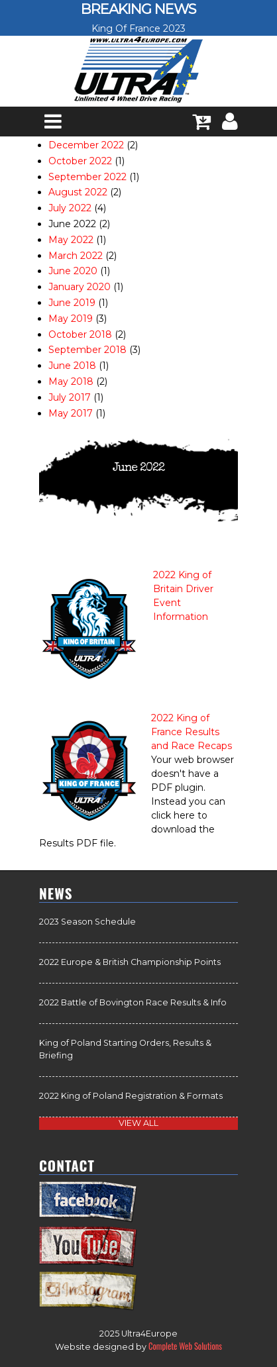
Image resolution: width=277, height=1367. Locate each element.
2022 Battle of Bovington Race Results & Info (133, 1002)
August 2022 (77, 192)
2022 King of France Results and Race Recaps (191, 732)
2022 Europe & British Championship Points (130, 962)
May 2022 (70, 240)
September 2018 (87, 350)
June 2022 (72, 224)
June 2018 (72, 366)
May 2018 (70, 381)
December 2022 (86, 145)
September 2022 (87, 177)
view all (138, 1123)
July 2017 (69, 397)
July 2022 (69, 208)
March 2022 (75, 256)
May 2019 (70, 319)
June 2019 (71, 303)
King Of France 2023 (138, 28)
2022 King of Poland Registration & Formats (131, 1096)
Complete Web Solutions (185, 1346)
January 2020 (79, 287)
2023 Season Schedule (87, 922)
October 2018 (80, 334)
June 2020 (72, 271)
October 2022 (80, 161)
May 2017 (70, 413)
